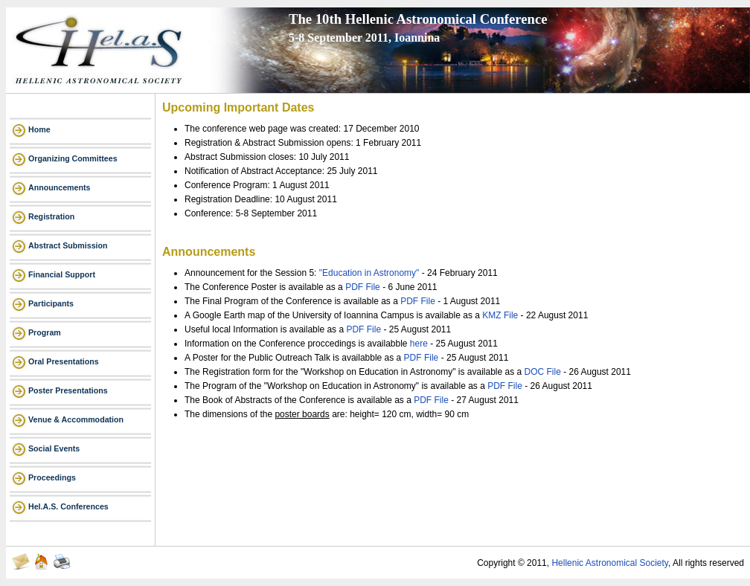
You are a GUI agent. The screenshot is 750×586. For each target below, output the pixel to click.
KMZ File (501, 315)
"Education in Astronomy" (369, 273)
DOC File (544, 372)
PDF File (363, 287)
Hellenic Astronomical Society (609, 563)
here (420, 343)
